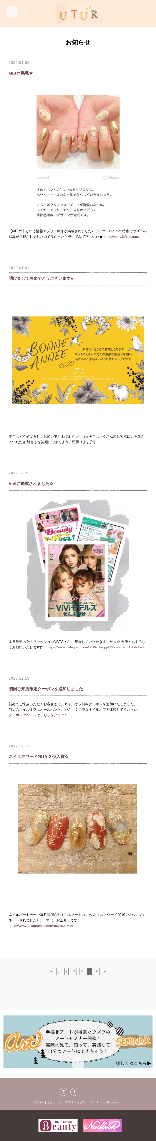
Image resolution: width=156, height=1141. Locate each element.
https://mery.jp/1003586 (122, 236)
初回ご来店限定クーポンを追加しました (48, 689)
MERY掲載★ (21, 73)
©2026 (38, 1102)
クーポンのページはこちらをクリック (38, 715)
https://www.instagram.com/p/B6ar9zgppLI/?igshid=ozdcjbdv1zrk (97, 647)
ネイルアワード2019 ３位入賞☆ (40, 756)
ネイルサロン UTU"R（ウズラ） (66, 1102)
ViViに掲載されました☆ (32, 483)
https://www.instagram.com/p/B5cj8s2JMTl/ (42, 926)
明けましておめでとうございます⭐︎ (42, 278)
